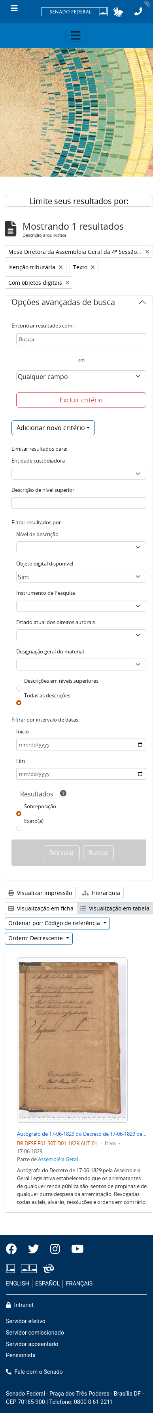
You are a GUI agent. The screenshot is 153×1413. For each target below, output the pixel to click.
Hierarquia (101, 893)
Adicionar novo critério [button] (51, 427)
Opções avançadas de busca (63, 303)
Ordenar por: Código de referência (55, 923)
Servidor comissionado (35, 1332)
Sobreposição (40, 806)
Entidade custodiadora (38, 460)
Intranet (20, 1305)
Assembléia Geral (58, 1159)
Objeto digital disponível (44, 563)
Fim (20, 760)
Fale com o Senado (34, 1372)
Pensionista (21, 1355)
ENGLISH (17, 1283)
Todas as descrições (47, 695)
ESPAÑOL (47, 1283)
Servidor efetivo (25, 1321)
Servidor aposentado (32, 1344)
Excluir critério (81, 400)
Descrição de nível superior (42, 489)
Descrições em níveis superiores (61, 680)
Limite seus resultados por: (79, 201)
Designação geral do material (50, 651)
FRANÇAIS (79, 1283)
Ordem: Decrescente (36, 938)
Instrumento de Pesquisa (46, 592)
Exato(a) (33, 821)
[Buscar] (81, 339)
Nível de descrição (37, 534)
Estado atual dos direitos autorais (55, 622)
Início (22, 731)
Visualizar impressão (40, 893)
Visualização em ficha (41, 908)
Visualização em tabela (114, 908)
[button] (118, 12)
